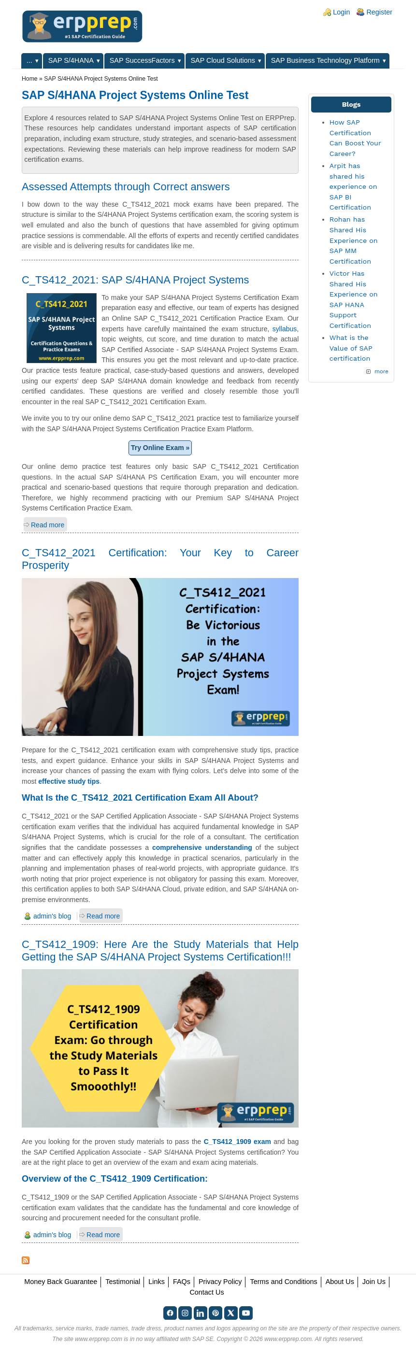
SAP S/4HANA (71, 60)
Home (30, 78)
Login (341, 12)
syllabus (285, 329)
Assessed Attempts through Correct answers (126, 187)
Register (379, 12)
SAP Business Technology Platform (325, 60)
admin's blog (52, 916)
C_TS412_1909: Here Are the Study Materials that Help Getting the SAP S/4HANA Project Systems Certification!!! (160, 950)
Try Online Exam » (160, 448)
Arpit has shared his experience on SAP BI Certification (353, 186)
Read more (47, 525)
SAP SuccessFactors (142, 60)
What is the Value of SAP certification (351, 348)
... (29, 60)
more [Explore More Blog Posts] (381, 371)
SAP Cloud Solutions (223, 60)
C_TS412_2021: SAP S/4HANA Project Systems (135, 280)
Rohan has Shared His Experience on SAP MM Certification (354, 240)
